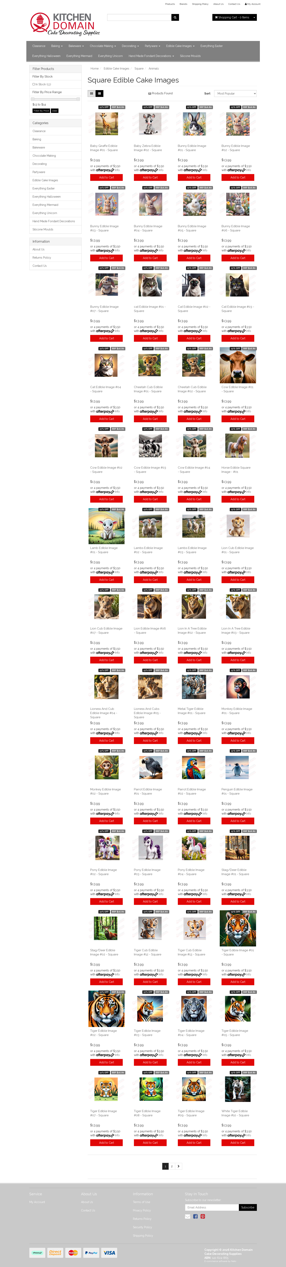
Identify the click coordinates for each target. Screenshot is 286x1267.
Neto (233, 1261)
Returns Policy (42, 257)
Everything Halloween (46, 56)
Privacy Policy (142, 1210)
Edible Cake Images (180, 46)
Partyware (152, 46)
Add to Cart (106, 177)
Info (117, 170)
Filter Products (43, 69)
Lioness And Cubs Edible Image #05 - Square (147, 713)
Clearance (38, 46)
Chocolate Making (103, 46)
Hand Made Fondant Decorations (151, 56)
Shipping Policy (200, 4)
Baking (57, 46)
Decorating (130, 46)
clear (54, 110)
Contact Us (234, 4)
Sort (207, 93)
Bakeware (76, 46)
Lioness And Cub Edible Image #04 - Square (103, 713)
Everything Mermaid (79, 56)
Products (170, 4)
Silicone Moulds (190, 56)
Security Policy (142, 1227)
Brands (183, 4)
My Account (37, 1202)
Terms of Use (141, 1202)
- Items (232, 17)
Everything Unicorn (110, 56)
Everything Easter (212, 46)
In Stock (43, 84)
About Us (218, 4)
